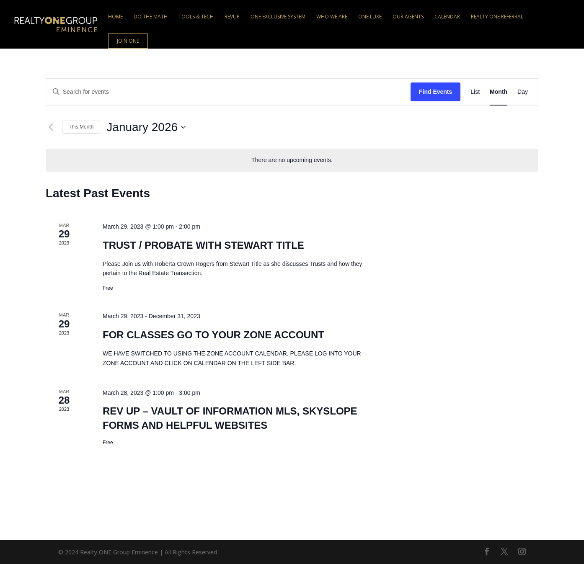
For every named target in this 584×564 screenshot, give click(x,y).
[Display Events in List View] (475, 92)
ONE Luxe (370, 17)
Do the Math (151, 17)
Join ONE (128, 40)
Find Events (435, 91)
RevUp (232, 17)
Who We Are (331, 17)
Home (115, 17)
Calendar (447, 17)
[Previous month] (51, 127)
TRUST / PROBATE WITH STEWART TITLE (203, 245)
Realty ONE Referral (497, 17)
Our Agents (408, 17)
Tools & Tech (196, 17)
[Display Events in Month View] (498, 92)
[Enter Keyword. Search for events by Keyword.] (228, 92)
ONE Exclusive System (278, 17)
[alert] (292, 160)
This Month (81, 127)
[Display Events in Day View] (522, 92)
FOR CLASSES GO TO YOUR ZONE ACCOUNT (213, 334)
